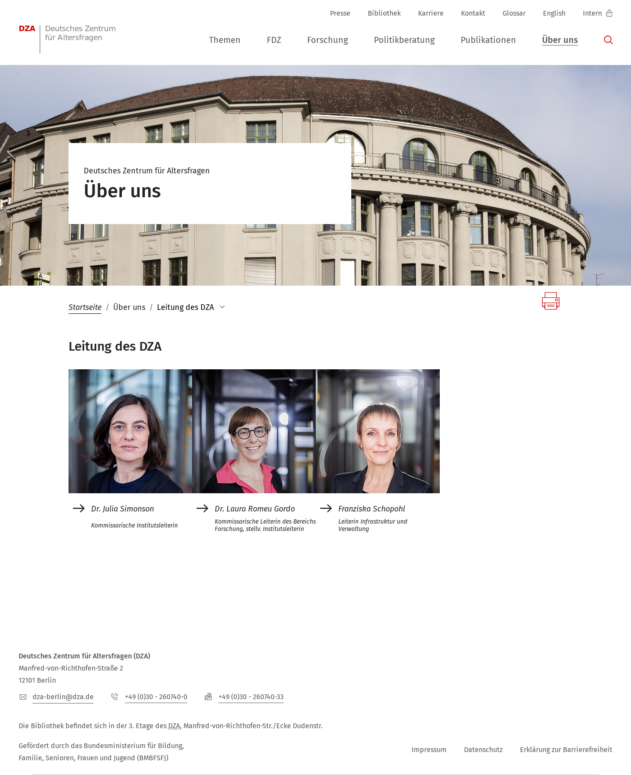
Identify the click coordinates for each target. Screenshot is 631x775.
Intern (593, 13)
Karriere (431, 13)
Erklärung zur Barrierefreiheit (566, 750)
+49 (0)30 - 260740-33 (251, 697)
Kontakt (473, 13)
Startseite (85, 307)
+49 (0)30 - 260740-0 (156, 697)
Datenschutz (483, 750)
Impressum (429, 750)
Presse (340, 13)
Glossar (514, 13)
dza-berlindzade (63, 697)
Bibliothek (384, 13)
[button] (225, 40)
